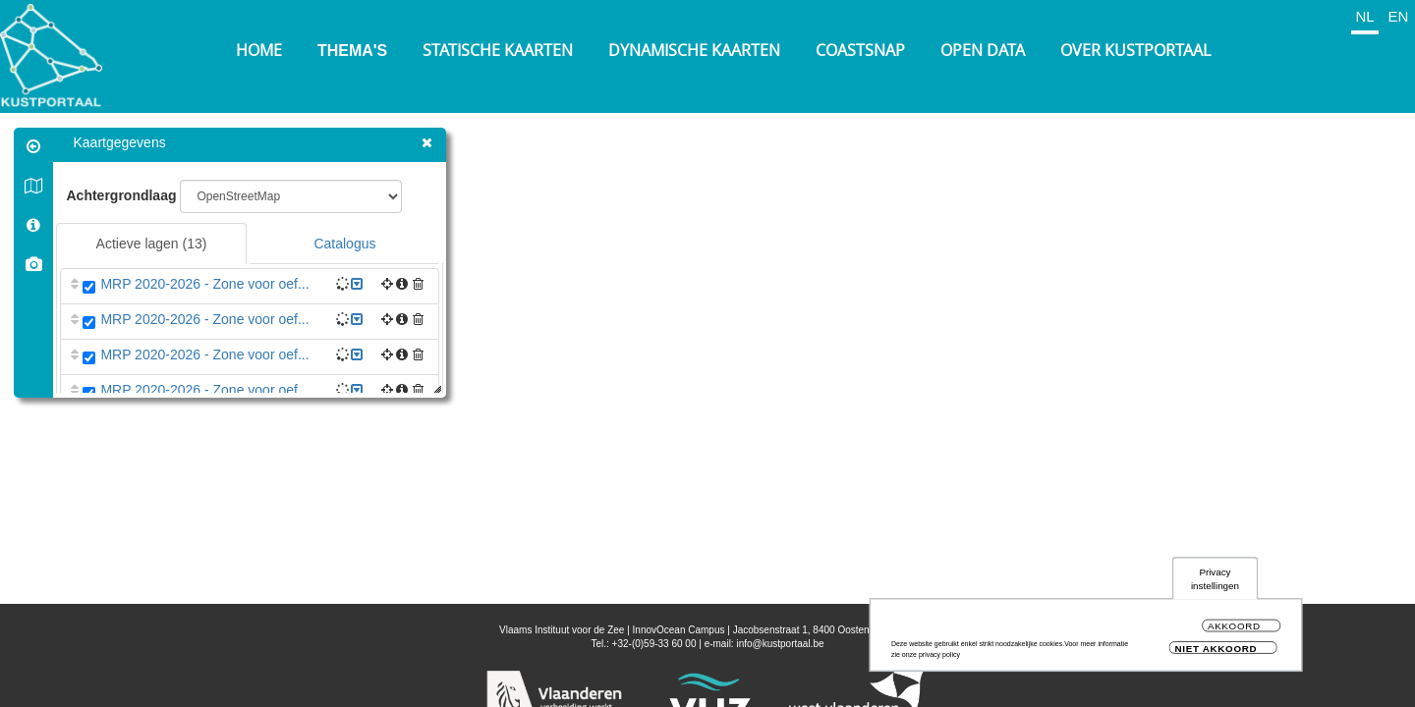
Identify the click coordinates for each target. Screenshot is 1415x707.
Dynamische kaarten (694, 50)
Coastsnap (860, 50)
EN (1398, 16)
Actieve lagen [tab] (151, 243)
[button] (419, 284)
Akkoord (1234, 626)
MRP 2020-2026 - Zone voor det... (205, 460)
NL (1364, 16)
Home (259, 50)
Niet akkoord (1216, 648)
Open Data (982, 50)
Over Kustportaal (1135, 50)
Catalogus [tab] (345, 243)
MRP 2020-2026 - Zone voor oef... (205, 284)
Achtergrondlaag (122, 195)
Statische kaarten (498, 50)
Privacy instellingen (1215, 579)
